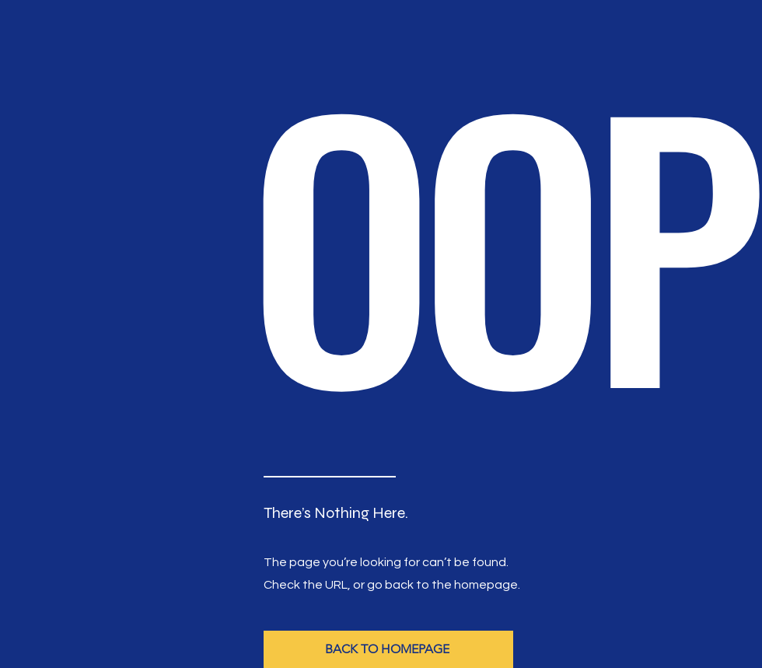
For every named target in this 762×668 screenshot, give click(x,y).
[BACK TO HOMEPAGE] (388, 649)
